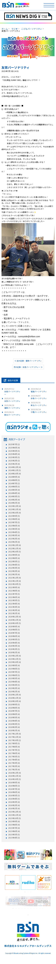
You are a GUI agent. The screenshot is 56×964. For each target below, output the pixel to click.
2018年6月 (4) (14, 714)
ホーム (4, 28)
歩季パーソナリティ (39, 397)
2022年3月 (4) (14, 568)
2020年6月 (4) (14, 636)
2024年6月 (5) (14, 486)
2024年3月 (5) (14, 496)
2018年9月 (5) (14, 704)
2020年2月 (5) (14, 649)
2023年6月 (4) (14, 525)
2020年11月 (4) (14, 620)
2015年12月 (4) (14, 812)
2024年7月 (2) (14, 483)
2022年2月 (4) (14, 571)
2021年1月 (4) (14, 613)
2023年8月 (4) (14, 519)
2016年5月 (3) (14, 795)
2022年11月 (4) (14, 548)
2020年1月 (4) (14, 652)
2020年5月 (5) (14, 639)
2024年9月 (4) (14, 477)
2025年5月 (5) (14, 451)
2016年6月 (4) (14, 792)
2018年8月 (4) (14, 708)
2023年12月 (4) (14, 506)
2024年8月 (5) (14, 480)
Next (54, 882)
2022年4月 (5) (14, 565)
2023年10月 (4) (14, 512)
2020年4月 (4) (14, 643)
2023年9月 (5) (14, 516)
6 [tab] (28, 908)
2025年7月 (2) (14, 444)
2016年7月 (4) (14, 789)
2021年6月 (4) (14, 597)
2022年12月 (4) (14, 545)
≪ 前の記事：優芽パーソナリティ (28, 360)
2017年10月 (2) (14, 740)
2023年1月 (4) (14, 542)
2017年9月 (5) (14, 743)
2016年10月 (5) (14, 779)
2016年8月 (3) (14, 786)
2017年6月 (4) (14, 753)
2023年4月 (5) (14, 532)
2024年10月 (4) (14, 473)
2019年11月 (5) (14, 659)
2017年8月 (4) (14, 746)
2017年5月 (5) (14, 756)
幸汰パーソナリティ (39, 403)
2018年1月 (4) (14, 730)
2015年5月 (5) (14, 834)
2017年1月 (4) (14, 769)
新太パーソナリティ (12, 413)
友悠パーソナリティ (12, 399)
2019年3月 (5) (14, 685)
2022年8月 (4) (14, 558)
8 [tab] (34, 908)
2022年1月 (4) (14, 574)
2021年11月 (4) (14, 581)
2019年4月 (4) (14, 681)
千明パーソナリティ (39, 410)
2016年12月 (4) (14, 773)
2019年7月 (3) (14, 672)
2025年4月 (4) (14, 454)
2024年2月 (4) (14, 499)
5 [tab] (25, 908)
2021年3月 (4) (14, 607)
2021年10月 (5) (14, 584)
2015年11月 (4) (14, 815)
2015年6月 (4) (14, 831)
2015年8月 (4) (14, 824)
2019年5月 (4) (14, 678)
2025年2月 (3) (14, 460)
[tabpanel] (12, 882)
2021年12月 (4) (14, 577)
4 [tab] (22, 908)
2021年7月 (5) (14, 594)
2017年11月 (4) (14, 737)
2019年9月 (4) (14, 665)
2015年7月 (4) (14, 828)
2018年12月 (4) (14, 694)
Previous (1, 882)
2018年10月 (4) (14, 701)
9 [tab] (37, 908)
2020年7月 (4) (14, 633)
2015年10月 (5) (14, 818)
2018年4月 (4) (14, 721)
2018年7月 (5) (14, 711)
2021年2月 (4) (14, 610)
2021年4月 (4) (14, 603)
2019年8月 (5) (14, 668)
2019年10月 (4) (14, 662)
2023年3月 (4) (14, 535)
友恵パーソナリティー (12, 391)
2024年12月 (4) (14, 467)
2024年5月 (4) (14, 490)
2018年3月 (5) (14, 724)
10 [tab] (40, 908)
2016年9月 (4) (14, 782)
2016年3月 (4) (14, 802)
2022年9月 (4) (14, 555)
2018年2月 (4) (14, 727)
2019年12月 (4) (14, 655)
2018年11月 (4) (14, 698)
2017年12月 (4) (14, 734)
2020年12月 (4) (14, 616)
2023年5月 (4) (14, 529)
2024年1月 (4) (14, 503)
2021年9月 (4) (14, 587)
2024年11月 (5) (14, 470)
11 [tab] (43, 908)
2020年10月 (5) (14, 623)
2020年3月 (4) (14, 646)
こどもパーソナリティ (31, 28)
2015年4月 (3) (14, 837)
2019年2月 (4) (14, 688)
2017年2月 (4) (14, 766)
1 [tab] (25, 891)
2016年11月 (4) (14, 776)
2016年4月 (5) (14, 799)
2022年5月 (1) (14, 561)
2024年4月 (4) (14, 493)
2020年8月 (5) (14, 629)
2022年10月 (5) (14, 551)
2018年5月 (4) (14, 717)
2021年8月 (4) (14, 590)
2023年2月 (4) (14, 538)
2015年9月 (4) (14, 821)
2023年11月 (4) (14, 509)
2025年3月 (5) (14, 457)
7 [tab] (31, 908)
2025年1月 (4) (14, 464)
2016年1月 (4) (14, 808)
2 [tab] (28, 891)
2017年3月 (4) (14, 763)
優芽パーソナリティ (12, 406)
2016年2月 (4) (14, 805)
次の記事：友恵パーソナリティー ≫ (28, 367)
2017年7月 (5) (14, 750)
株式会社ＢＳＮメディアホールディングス (28, 946)
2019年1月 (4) (14, 691)
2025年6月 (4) (14, 447)
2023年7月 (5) (14, 522)
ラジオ (14, 28)
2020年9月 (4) (14, 626)
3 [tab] (31, 891)
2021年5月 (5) (14, 600)
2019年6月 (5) (14, 675)
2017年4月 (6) (14, 759)
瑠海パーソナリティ (39, 390)
